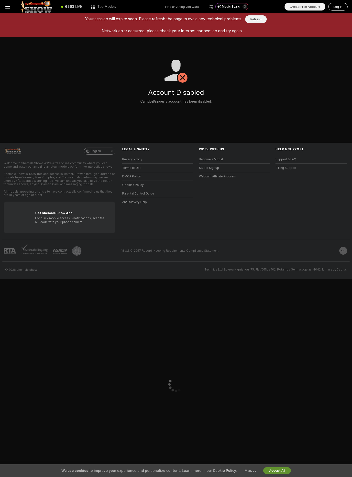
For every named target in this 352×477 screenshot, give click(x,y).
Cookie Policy (224, 471)
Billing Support (285, 168)
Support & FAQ (285, 159)
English (99, 151)
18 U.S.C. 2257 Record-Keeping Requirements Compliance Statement (170, 250)
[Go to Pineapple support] (76, 251)
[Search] (211, 6)
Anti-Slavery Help (134, 202)
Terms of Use (131, 168)
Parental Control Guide (138, 193)
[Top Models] (104, 6)
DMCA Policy (131, 176)
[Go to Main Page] (36, 6)
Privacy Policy (132, 159)
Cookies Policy (133, 185)
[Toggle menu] (8, 6)
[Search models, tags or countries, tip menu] (186, 6)
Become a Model (211, 159)
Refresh (256, 19)
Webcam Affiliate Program (217, 176)
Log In (337, 7)
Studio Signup (209, 168)
